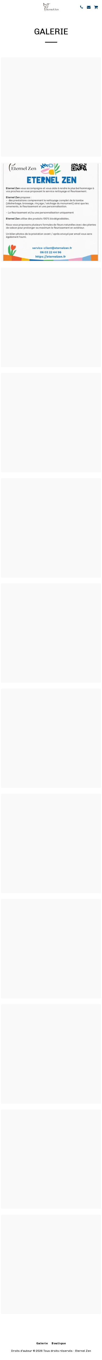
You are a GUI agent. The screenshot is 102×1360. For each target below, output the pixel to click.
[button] (5, 7)
